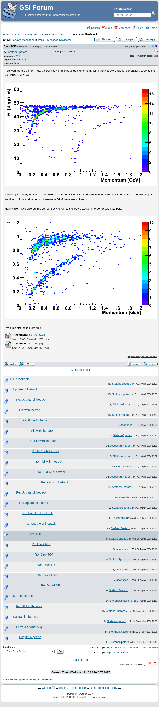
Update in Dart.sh (118, 652)
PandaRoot (34, 34)
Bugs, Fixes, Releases (58, 34)
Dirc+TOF (10, 46)
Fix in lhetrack (19, 379)
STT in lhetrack (23, 595)
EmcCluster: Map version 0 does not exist (132, 647)
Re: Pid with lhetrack (36, 420)
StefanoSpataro (17, 52)
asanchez (126, 425)
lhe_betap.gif (36, 343)
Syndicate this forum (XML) (132, 664)
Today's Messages (23, 39)
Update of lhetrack (25, 389)
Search (93, 27)
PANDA (18, 34)
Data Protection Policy (103, 687)
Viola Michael (124, 466)
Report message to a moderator (142, 356)
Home (151, 27)
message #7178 (24, 46)
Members (122, 27)
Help (107, 27)
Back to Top (80, 659)
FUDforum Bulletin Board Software (90, 697)
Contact (47, 687)
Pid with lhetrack (30, 410)
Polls (41, 39)
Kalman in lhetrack (25, 616)
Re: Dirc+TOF (41, 544)
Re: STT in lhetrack (29, 606)
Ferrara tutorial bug (29, 627)
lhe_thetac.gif (36, 334)
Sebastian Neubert (121, 445)
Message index (80, 369)
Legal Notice (78, 687)
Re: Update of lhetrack (31, 399)
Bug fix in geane (30, 637)
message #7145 (51, 46)
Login (137, 27)
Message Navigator (59, 39)
